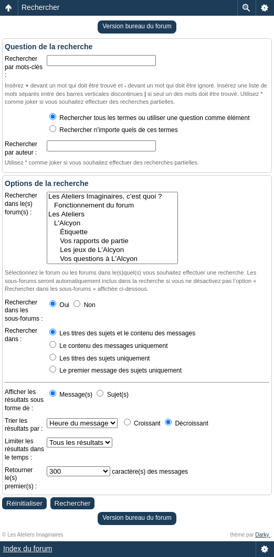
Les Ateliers (112, 214)
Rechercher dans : (21, 335)
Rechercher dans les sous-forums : (24, 310)
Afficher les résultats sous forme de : (24, 400)
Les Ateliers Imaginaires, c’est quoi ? (112, 196)
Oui (59, 305)
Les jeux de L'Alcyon (112, 250)
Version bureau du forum (136, 26)
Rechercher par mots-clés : (24, 67)
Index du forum (27, 548)
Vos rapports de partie (112, 241)
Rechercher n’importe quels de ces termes (113, 130)
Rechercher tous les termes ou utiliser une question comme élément (149, 118)
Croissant (142, 423)
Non (84, 305)
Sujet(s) (113, 394)
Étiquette (112, 232)
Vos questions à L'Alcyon (112, 259)
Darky (262, 535)
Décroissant (186, 423)
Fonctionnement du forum (112, 205)
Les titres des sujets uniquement (99, 358)
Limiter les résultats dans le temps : (24, 449)
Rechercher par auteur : (21, 148)
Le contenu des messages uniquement (108, 346)
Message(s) (71, 394)
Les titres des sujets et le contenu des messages (122, 333)
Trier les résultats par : (24, 425)
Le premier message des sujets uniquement (115, 370)
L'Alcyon (112, 223)
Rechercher (40, 7)
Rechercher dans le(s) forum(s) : (21, 203)
